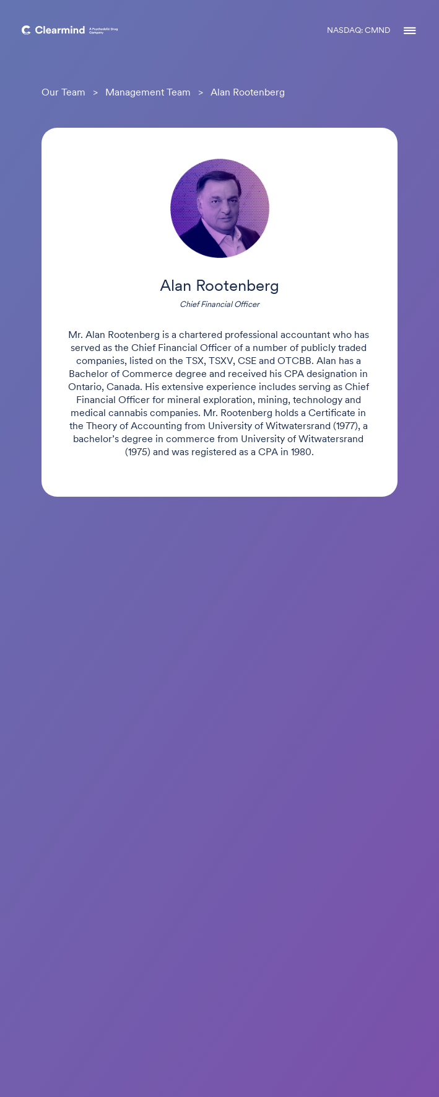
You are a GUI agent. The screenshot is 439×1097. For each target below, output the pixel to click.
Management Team (148, 93)
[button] (403, 31)
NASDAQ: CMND (358, 31)
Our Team (63, 93)
